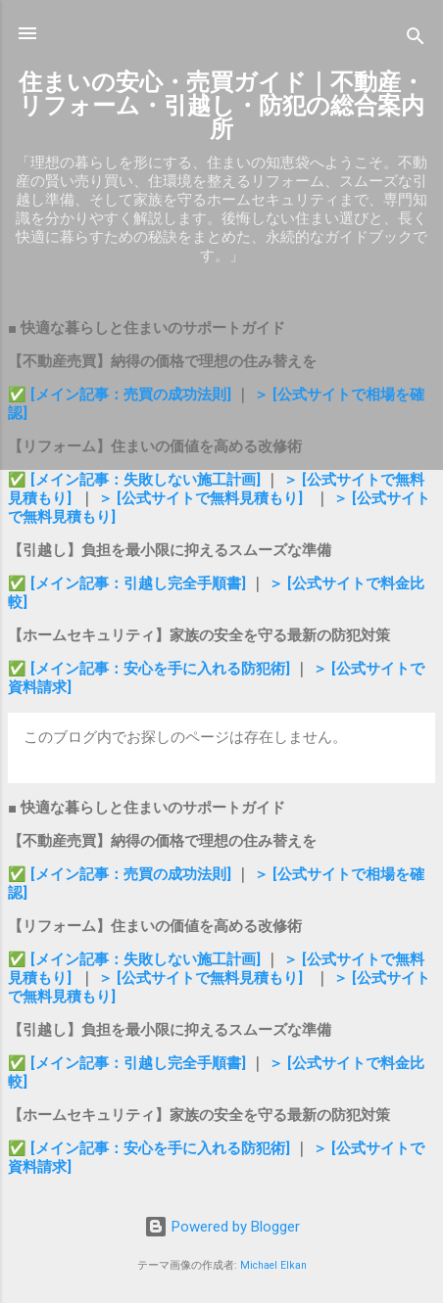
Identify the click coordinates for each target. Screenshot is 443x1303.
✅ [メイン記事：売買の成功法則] (119, 394)
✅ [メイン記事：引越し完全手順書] (129, 583)
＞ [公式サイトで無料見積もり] (200, 498)
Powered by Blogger (222, 1226)
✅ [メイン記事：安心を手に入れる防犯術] (151, 668)
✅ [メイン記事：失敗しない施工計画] (136, 480)
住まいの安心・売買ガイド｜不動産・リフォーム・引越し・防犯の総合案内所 (221, 106)
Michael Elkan (273, 1265)
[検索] (415, 40)
